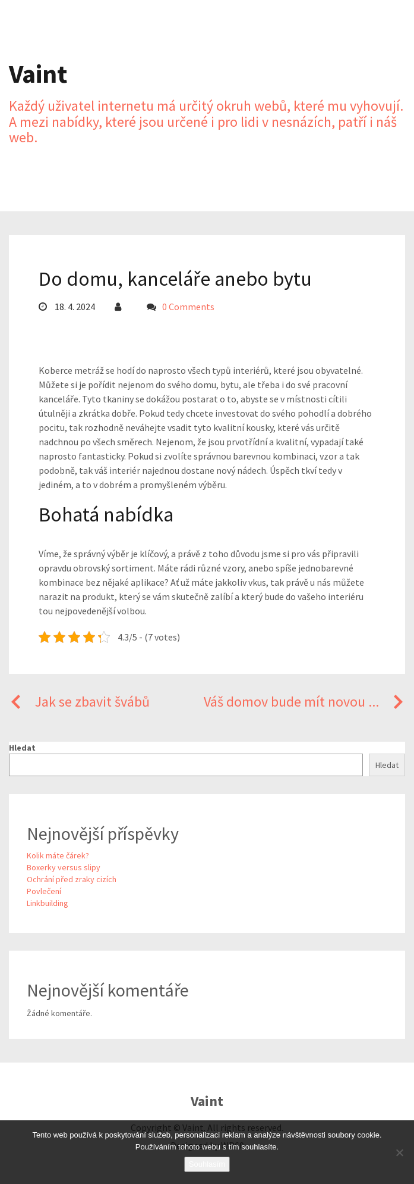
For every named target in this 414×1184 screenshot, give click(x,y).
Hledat (22, 747)
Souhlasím (207, 1164)
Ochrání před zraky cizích (71, 879)
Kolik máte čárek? (58, 855)
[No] (399, 1152)
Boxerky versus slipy (63, 867)
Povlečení (44, 891)
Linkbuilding (47, 903)
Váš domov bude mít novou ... (304, 701)
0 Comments (188, 307)
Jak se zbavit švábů (79, 701)
